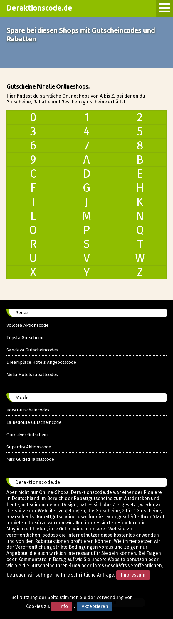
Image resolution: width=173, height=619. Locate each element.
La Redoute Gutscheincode (33, 422)
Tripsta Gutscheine (25, 337)
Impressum (133, 575)
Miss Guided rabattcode (30, 459)
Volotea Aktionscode (27, 325)
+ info (62, 606)
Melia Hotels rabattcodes (32, 374)
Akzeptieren (95, 606)
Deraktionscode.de (39, 8)
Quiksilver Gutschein (27, 434)
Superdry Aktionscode (28, 447)
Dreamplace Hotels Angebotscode (41, 362)
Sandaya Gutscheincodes (32, 350)
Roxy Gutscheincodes (27, 410)
